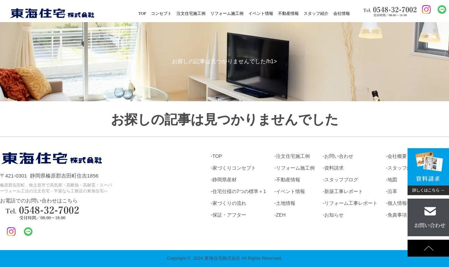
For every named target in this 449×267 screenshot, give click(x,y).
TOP (142, 13)
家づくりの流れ (229, 203)
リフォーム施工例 (226, 13)
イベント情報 (260, 13)
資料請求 (334, 168)
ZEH (281, 215)
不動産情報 (288, 13)
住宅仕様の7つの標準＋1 (239, 191)
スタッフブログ (341, 179)
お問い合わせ (338, 156)
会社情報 (341, 13)
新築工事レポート (343, 191)
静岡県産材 (224, 179)
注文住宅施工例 (191, 13)
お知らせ (334, 215)
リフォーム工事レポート (351, 203)
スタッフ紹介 (316, 13)
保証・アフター (229, 215)
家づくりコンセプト (234, 168)
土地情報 (285, 203)
